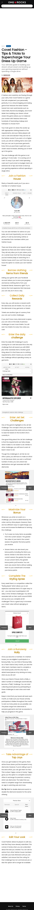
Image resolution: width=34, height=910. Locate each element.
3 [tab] (18, 750)
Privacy (18, 906)
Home (3, 46)
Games (8, 46)
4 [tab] (20, 750)
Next (30, 488)
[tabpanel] (17, 487)
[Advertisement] (17, 26)
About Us (10, 906)
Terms (24, 906)
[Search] (18, 6)
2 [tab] (18, 505)
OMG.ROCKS (6, 75)
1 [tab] (16, 505)
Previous (4, 488)
